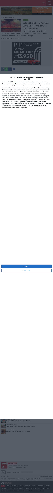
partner (15, 82)
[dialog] (26, 246)
